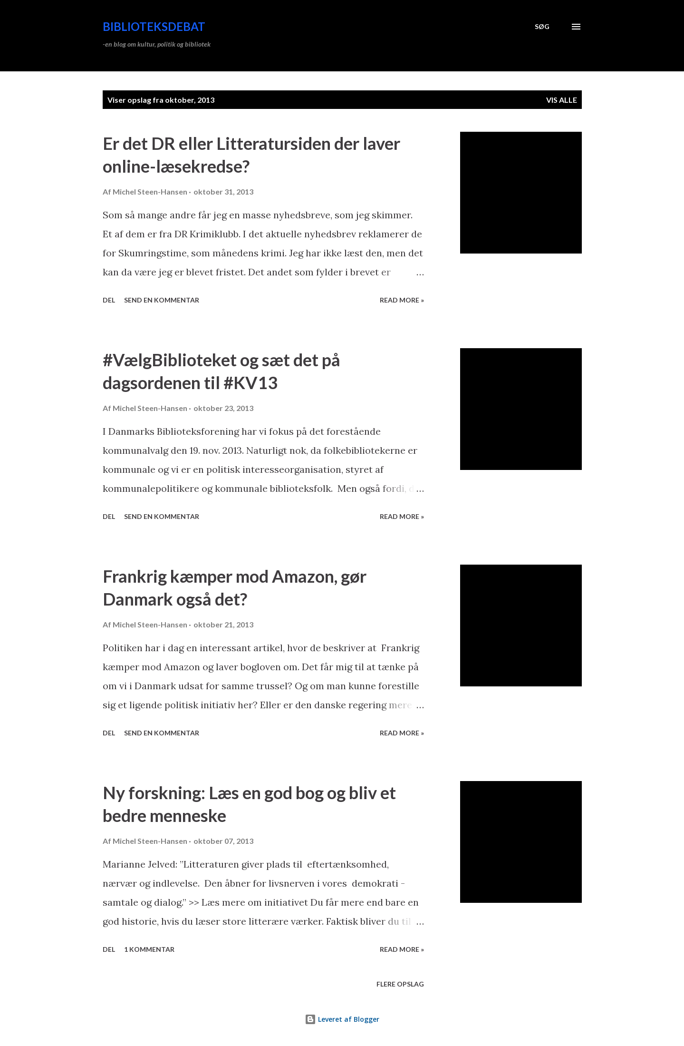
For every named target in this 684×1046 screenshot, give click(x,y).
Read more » (402, 300)
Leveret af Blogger (342, 1019)
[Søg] (542, 26)
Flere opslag (400, 984)
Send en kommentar (161, 300)
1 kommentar (149, 949)
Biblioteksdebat (154, 26)
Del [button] (109, 300)
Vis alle (561, 99)
